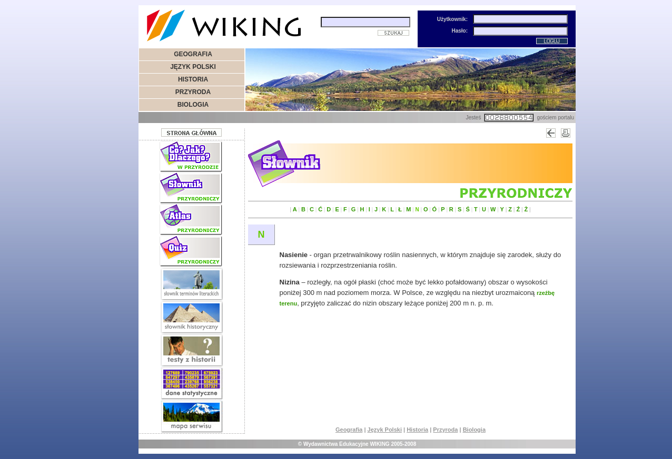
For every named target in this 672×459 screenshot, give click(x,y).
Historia (417, 429)
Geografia (348, 429)
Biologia (474, 429)
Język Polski (385, 429)
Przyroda (445, 429)
